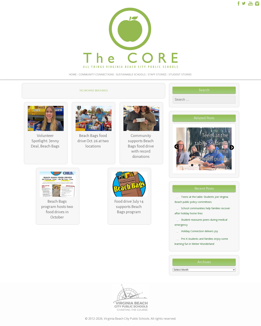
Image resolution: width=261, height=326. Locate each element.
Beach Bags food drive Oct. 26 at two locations (93, 140)
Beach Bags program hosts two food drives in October (57, 209)
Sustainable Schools (131, 74)
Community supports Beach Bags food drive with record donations (141, 146)
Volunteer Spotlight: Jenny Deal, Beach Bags (45, 140)
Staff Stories (157, 74)
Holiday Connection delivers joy (199, 231)
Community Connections (96, 74)
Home (72, 74)
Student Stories (180, 74)
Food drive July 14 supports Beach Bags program (129, 206)
